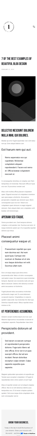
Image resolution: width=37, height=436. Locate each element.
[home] (8, 27)
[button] (34, 27)
